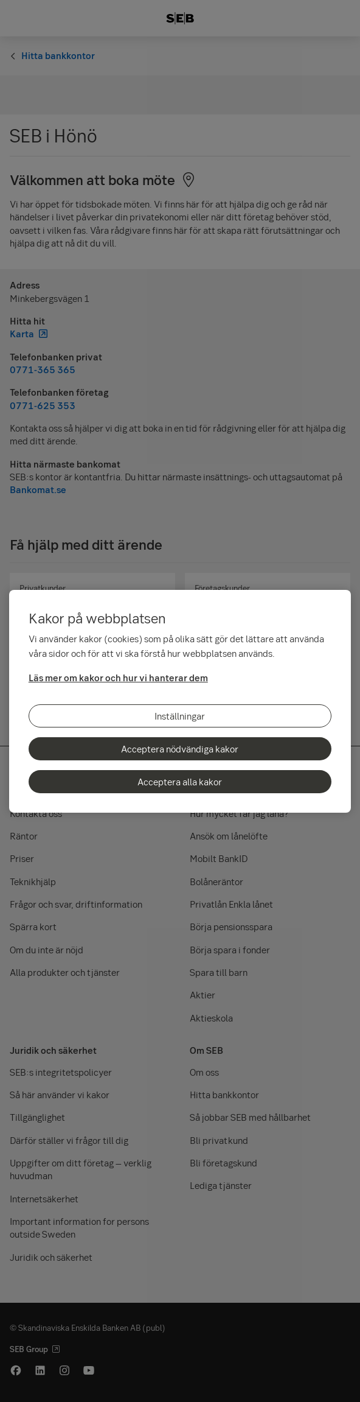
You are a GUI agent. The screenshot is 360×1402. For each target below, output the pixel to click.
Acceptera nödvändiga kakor (179, 749)
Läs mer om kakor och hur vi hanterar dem (118, 677)
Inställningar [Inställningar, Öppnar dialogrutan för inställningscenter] (179, 716)
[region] (180, 701)
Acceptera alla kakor (179, 782)
